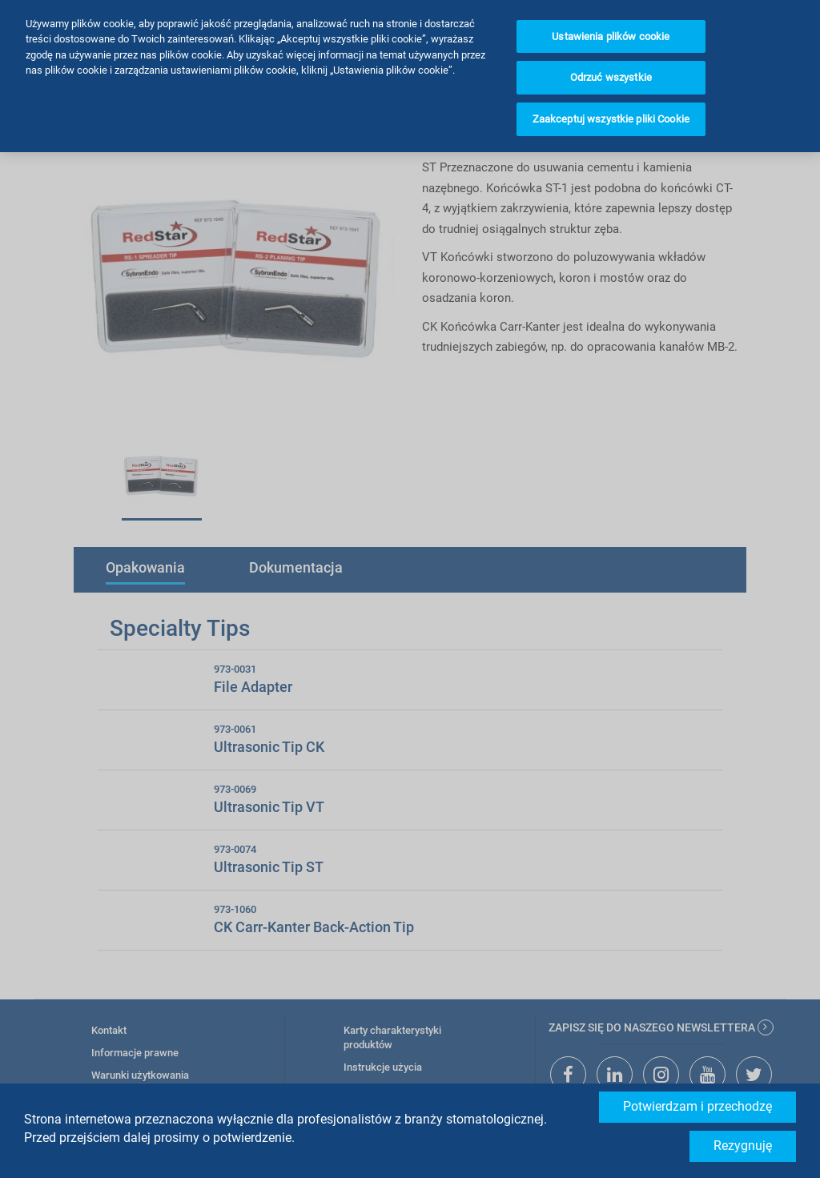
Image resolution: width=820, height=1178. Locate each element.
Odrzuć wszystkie (611, 47)
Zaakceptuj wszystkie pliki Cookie (611, 88)
